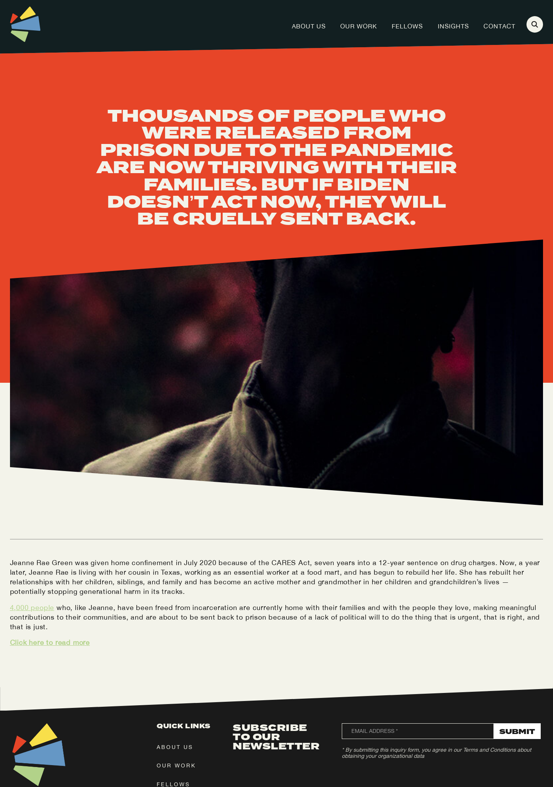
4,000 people (32, 607)
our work (176, 765)
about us (175, 747)
